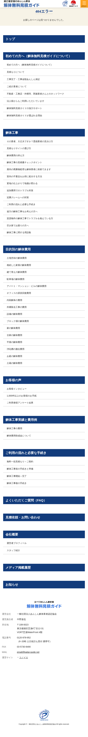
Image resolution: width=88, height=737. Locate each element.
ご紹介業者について (17, 86)
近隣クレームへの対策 (18, 197)
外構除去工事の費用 (17, 307)
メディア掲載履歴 (18, 567)
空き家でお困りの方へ (18, 225)
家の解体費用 (13, 328)
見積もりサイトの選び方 (19, 148)
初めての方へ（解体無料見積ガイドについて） (39, 56)
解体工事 (12, 132)
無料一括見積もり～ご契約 (20, 461)
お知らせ (12, 584)
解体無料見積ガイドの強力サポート (24, 108)
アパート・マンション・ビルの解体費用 (26, 286)
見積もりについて (15, 72)
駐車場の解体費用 (15, 279)
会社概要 (12, 534)
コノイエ (23, 657)
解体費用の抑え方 (15, 155)
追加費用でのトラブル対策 (20, 190)
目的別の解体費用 (18, 249)
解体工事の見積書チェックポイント (24, 162)
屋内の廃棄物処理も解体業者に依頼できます (29, 169)
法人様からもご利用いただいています (25, 101)
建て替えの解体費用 (17, 272)
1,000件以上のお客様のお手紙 (22, 395)
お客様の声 (13, 380)
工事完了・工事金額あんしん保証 (23, 79)
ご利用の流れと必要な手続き (21, 204)
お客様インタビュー (17, 389)
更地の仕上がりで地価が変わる (22, 183)
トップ (10, 39)
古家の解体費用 (14, 335)
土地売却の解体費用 (17, 258)
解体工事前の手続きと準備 (20, 469)
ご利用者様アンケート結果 (20, 402)
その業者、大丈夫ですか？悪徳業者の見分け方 (30, 141)
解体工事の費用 (14, 428)
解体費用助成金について (19, 435)
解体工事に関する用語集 (19, 232)
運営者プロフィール (17, 543)
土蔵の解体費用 (14, 363)
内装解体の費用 (14, 300)
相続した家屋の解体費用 (19, 265)
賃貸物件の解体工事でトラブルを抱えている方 (30, 218)
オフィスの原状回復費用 (19, 293)
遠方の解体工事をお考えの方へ (22, 211)
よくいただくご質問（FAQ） (26, 500)
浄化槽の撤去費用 (15, 349)
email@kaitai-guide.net (28, 652)
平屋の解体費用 (14, 342)
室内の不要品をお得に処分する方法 (24, 176)
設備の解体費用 (14, 314)
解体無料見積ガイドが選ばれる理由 (24, 115)
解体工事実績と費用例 (21, 419)
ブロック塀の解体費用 (18, 321)
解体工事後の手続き (17, 483)
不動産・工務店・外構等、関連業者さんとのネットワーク (35, 93)
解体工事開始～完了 (17, 476)
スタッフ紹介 (13, 550)
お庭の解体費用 (14, 356)
